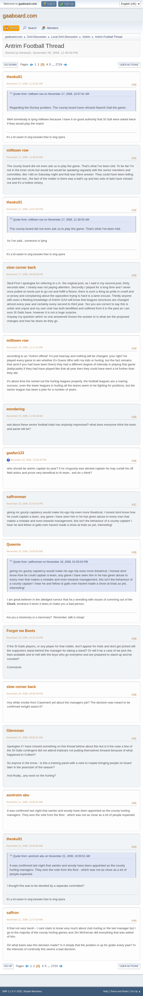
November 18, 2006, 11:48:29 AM (25, 416)
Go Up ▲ (136, 991)
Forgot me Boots (21, 631)
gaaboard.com (20, 16)
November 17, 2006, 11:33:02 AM (25, 83)
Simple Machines (32, 991)
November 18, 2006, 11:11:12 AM (25, 347)
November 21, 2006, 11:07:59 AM (25, 919)
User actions (129, 64)
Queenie (14, 544)
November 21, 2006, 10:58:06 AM (25, 845)
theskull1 (14, 77)
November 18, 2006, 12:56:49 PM (28, 459)
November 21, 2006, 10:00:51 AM (25, 802)
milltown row (18, 150)
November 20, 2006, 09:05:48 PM (25, 693)
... (53, 64)
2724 (58, 64)
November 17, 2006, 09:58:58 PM (25, 274)
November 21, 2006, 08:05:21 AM (25, 737)
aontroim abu (18, 795)
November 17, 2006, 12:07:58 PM (25, 209)
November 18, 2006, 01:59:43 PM (25, 503)
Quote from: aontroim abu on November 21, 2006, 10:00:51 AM (51, 856)
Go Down (10, 64)
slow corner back (21, 267)
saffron (13, 913)
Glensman (15, 730)
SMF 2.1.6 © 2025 (12, 991)
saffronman (16, 497)
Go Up (8, 966)
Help (105, 991)
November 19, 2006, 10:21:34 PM (25, 637)
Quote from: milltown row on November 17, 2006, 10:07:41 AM (51, 94)
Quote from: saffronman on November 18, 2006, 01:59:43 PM (50, 561)
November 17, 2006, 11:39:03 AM (25, 157)
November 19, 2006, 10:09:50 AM (25, 551)
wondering (16, 409)
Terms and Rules (119, 991)
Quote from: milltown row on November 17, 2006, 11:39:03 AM (51, 219)
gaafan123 (15, 453)
